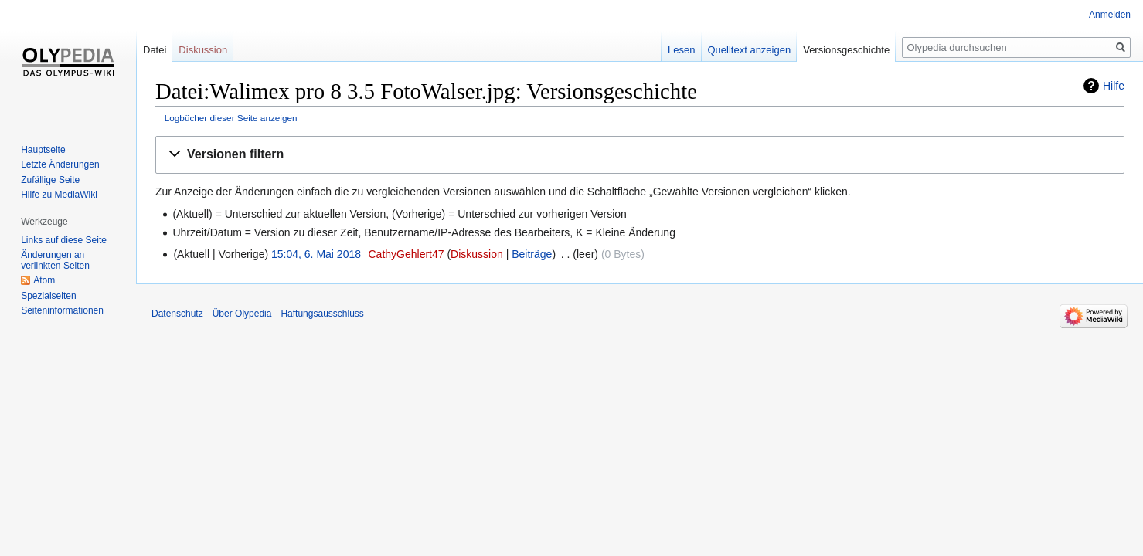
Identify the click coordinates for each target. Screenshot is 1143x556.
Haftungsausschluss (322, 313)
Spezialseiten (48, 295)
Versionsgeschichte (846, 50)
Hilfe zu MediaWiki (59, 194)
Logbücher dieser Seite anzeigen (231, 118)
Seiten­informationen (62, 310)
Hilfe (1113, 86)
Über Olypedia (242, 313)
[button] (639, 155)
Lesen (681, 50)
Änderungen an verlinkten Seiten (55, 260)
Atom (44, 280)
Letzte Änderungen (60, 164)
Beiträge (532, 254)
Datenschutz (177, 313)
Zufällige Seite (50, 180)
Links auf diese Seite (64, 240)
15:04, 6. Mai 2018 (316, 254)
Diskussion (477, 254)
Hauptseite (43, 149)
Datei (154, 50)
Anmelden (1110, 14)
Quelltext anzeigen (749, 50)
